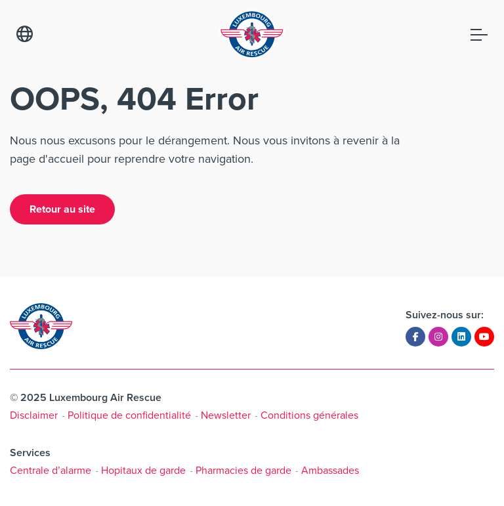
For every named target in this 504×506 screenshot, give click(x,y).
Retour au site (62, 209)
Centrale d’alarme (50, 470)
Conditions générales (309, 415)
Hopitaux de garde (143, 470)
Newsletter (226, 415)
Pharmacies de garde (243, 470)
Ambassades (330, 470)
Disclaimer (34, 415)
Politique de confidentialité (129, 415)
